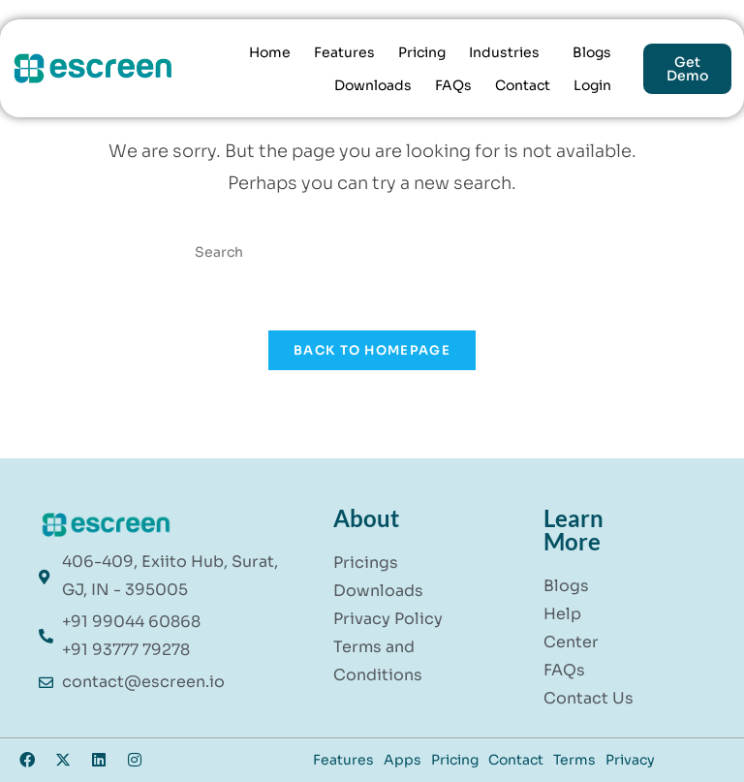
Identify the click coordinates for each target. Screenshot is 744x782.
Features (344, 52)
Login (592, 85)
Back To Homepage (372, 350)
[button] (509, 52)
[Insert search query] (372, 252)
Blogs (592, 52)
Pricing (422, 52)
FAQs (453, 85)
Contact (522, 85)
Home (270, 52)
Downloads (373, 85)
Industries (504, 52)
